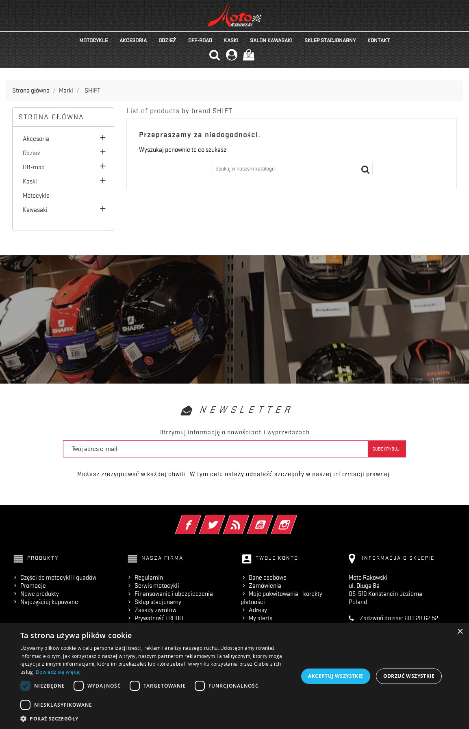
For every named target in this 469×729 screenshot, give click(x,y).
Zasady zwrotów (155, 610)
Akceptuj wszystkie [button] (335, 676)
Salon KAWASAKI (271, 40)
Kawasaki (35, 210)
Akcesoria (133, 40)
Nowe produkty (39, 593)
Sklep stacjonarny (330, 40)
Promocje (33, 585)
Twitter (223, 519)
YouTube (271, 519)
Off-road (200, 40)
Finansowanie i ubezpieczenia (174, 593)
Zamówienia (265, 585)
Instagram (295, 519)
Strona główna (51, 117)
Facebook (199, 519)
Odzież (167, 40)
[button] (158, 718)
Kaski (231, 40)
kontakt (378, 40)
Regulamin (149, 577)
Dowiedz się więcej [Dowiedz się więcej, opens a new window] (58, 672)
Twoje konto (277, 557)
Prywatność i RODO (159, 618)
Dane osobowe (268, 577)
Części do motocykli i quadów (58, 577)
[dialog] (234, 676)
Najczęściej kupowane (49, 602)
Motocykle (93, 40)
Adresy (258, 610)
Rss (247, 519)
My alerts (260, 618)
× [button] (460, 632)
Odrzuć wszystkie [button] (408, 676)
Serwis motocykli (157, 585)
